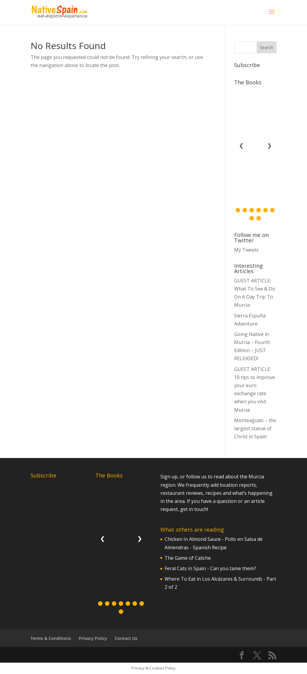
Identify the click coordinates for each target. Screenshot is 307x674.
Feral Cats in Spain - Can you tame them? (210, 568)
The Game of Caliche (188, 558)
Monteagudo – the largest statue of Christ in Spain (255, 428)
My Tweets (246, 250)
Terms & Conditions (51, 638)
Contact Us (126, 638)
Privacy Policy (93, 638)
